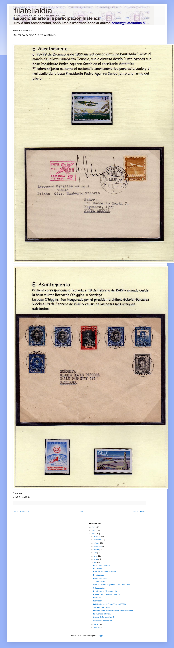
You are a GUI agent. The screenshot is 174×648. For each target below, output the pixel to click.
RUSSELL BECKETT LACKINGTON (106, 595)
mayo (96, 559)
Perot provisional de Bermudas (104, 572)
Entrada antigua (139, 512)
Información (97, 601)
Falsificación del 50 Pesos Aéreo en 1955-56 (109, 604)
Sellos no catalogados (101, 607)
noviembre (98, 540)
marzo (96, 624)
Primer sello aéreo (100, 578)
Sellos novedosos (99, 588)
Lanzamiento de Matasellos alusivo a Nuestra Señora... (113, 611)
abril (95, 563)
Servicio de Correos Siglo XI (103, 617)
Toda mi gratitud (99, 581)
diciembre (97, 537)
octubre (97, 543)
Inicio (81, 512)
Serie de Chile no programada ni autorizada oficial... (112, 585)
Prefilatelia (97, 598)
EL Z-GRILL (97, 569)
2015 (94, 534)
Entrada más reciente (21, 512)
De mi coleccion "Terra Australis (105, 591)
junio (96, 556)
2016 (94, 531)
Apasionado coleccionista (102, 620)
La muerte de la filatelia (102, 614)
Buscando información (101, 565)
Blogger (100, 636)
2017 (94, 527)
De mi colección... (99, 575)
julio (95, 553)
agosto (96, 549)
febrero (96, 628)
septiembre (98, 546)
